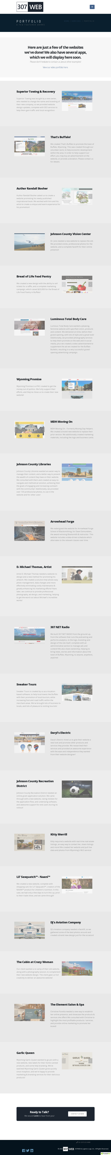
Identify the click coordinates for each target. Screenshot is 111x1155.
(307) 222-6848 (85, 1142)
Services (76, 21)
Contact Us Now (77, 1114)
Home (66, 21)
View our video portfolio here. (55, 67)
